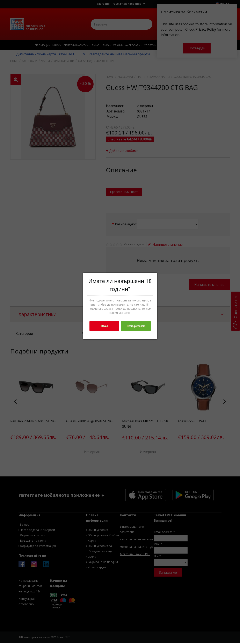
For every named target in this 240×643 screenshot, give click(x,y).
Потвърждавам (136, 326)
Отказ (104, 326)
